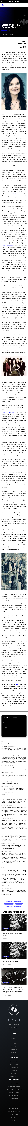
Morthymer (14, 1114)
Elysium (14, 1106)
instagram (14, 1052)
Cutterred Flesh (14, 1087)
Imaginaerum (17, 901)
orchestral (17, 906)
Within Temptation (7, 245)
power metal (19, 903)
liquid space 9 (14, 1084)
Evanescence (18, 410)
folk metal (9, 906)
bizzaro (6, 34)
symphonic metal (9, 903)
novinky (14, 1038)
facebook (14, 1049)
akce (14, 1043)
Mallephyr (14, 1098)
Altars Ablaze (14, 1095)
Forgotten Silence (14, 1111)
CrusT (2, 34)
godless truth (14, 1109)
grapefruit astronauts (14, 1089)
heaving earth (14, 1092)
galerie (14, 1046)
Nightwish (8, 901)
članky (14, 1041)
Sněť (14, 1120)
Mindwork (14, 1117)
